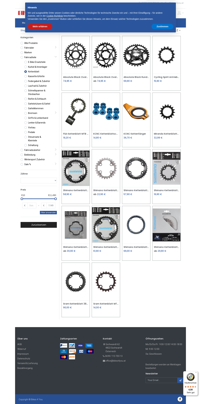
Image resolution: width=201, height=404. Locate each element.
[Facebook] (180, 399)
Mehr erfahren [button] (40, 395)
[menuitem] (26, 22)
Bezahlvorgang (25, 368)
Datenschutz (23, 358)
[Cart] (169, 13)
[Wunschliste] (174, 13)
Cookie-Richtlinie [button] (54, 385)
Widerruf (21, 349)
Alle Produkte (31, 43)
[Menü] (196, 373)
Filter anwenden (48, 212)
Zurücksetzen (38, 224)
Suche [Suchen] (134, 13)
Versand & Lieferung (27, 363)
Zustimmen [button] (162, 395)
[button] (65, 13)
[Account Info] (181, 13)
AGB (19, 344)
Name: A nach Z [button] (170, 30)
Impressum (23, 354)
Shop (23, 30)
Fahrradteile (35, 30)
